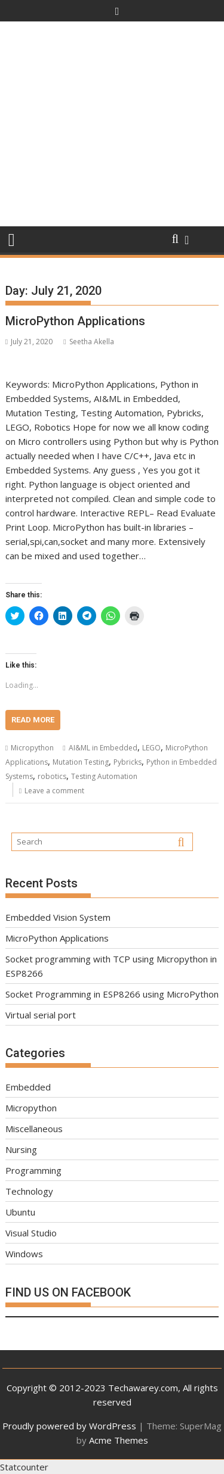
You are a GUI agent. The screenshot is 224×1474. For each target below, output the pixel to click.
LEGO (151, 748)
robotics (52, 776)
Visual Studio (31, 1233)
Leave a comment (54, 791)
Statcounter (24, 1467)
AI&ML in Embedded (103, 748)
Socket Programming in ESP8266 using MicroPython (112, 994)
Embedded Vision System (58, 917)
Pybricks (127, 762)
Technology (29, 1191)
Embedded (28, 1087)
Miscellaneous (34, 1129)
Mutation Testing (81, 762)
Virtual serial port (40, 1015)
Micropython (32, 748)
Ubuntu (20, 1212)
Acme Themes (118, 1440)
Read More (32, 719)
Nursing (21, 1149)
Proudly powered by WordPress (69, 1426)
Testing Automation (104, 776)
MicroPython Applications (75, 321)
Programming (33, 1170)
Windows (24, 1254)
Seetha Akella (88, 341)
